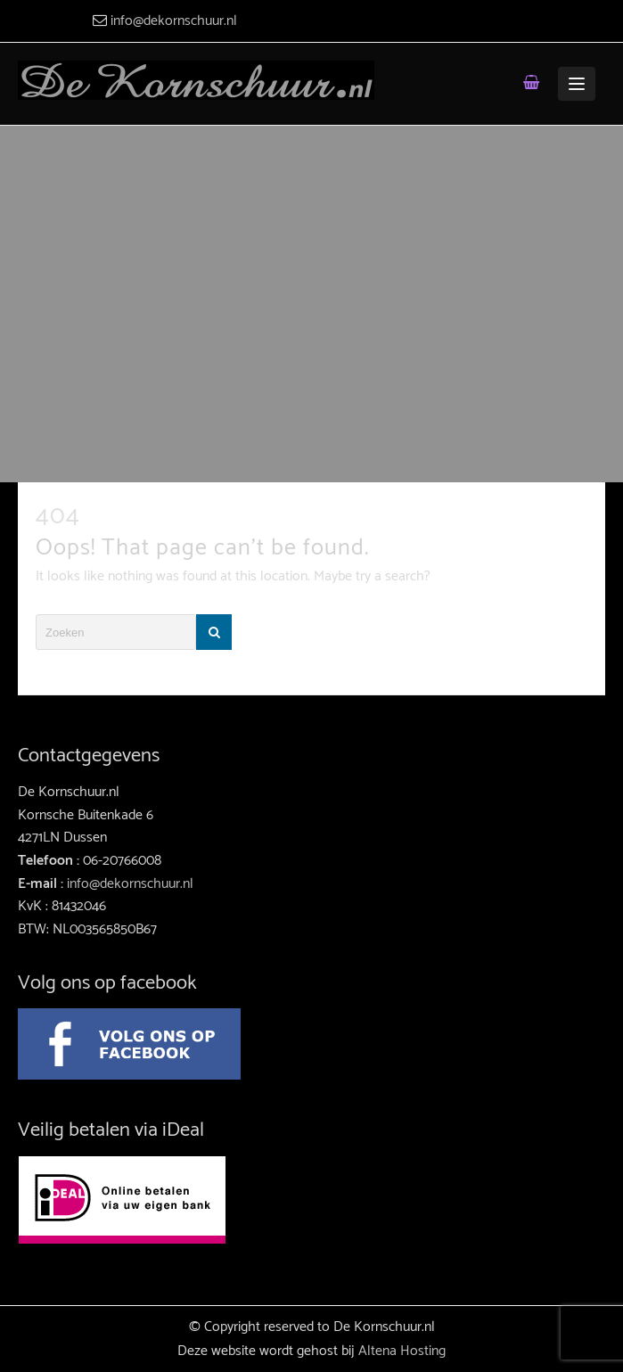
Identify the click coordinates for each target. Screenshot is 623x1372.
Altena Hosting (402, 1351)
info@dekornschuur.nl (174, 21)
